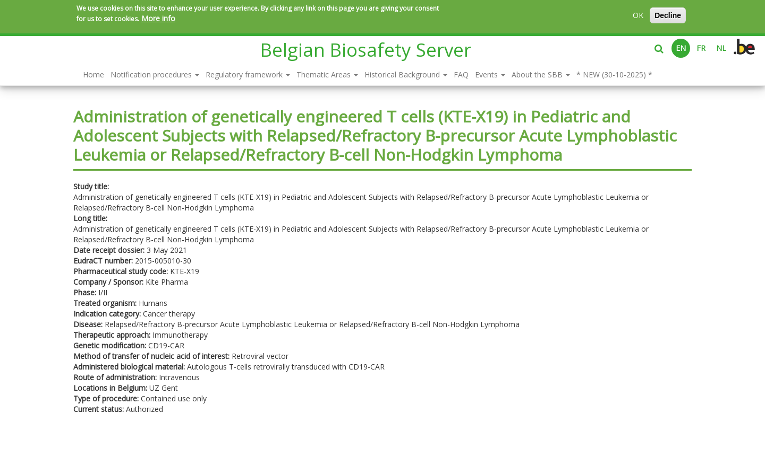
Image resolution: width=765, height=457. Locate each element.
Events (490, 74)
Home (93, 74)
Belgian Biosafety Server (365, 49)
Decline (667, 15)
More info (158, 18)
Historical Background (405, 74)
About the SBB (541, 74)
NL (721, 48)
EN (681, 48)
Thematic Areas (327, 74)
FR (701, 48)
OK (638, 15)
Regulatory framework (248, 74)
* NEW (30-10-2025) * (614, 74)
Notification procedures (154, 74)
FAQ (461, 74)
